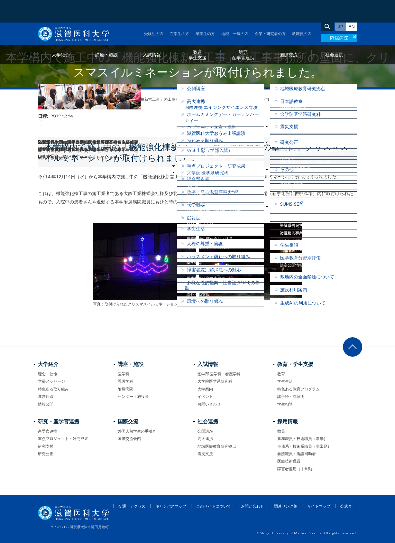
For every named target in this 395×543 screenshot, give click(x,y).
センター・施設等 (133, 396)
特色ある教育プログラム (298, 389)
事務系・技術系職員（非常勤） (304, 446)
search (327, 4)
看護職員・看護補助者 (296, 453)
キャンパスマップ (170, 506)
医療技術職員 (288, 461)
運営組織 (45, 396)
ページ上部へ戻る (352, 347)
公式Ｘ (346, 506)
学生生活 (285, 381)
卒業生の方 (205, 11)
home (40, 99)
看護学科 (125, 381)
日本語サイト (340, 4)
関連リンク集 (285, 506)
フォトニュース (64, 99)
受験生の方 (153, 11)
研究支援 (45, 446)
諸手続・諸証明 (290, 396)
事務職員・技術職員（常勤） (302, 438)
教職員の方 (301, 11)
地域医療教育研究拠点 (216, 446)
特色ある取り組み (53, 389)
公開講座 (205, 431)
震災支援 (205, 453)
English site (351, 4)
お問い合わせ (209, 404)
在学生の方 (179, 11)
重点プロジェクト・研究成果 (63, 438)
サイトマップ (318, 506)
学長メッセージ (51, 381)
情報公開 (45, 404)
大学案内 (205, 389)
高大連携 (205, 438)
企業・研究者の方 (270, 11)
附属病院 (339, 15)
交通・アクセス (131, 506)
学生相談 (285, 404)
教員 (281, 431)
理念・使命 (47, 373)
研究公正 (45, 453)
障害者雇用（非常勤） (296, 468)
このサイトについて (213, 506)
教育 (281, 373)
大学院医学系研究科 (214, 381)
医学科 (123, 373)
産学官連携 (47, 431)
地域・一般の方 (234, 11)
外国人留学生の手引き (137, 431)
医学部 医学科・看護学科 (219, 373)
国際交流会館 (129, 438)
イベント (205, 396)
